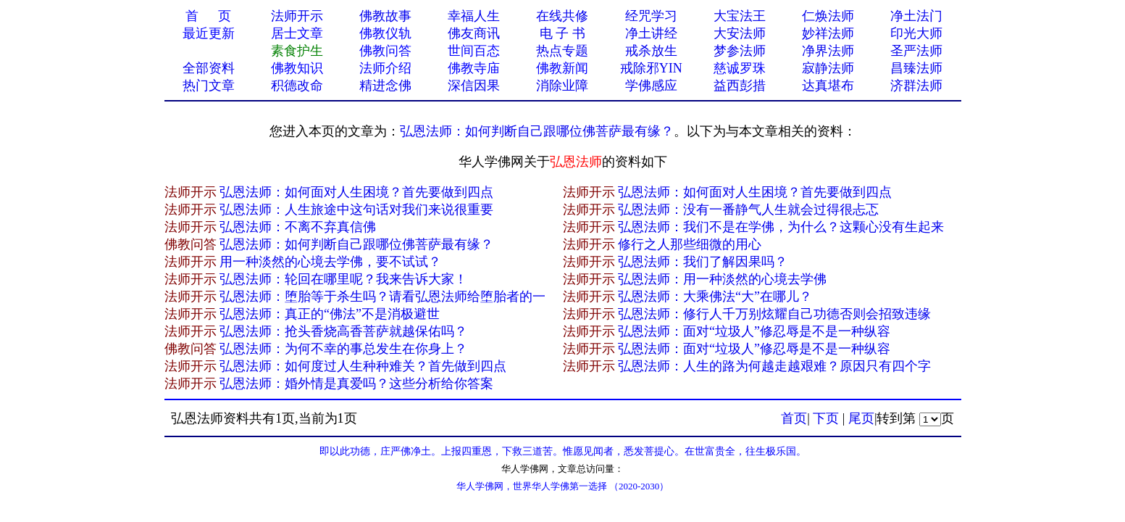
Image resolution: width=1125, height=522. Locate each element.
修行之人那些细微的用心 (689, 244)
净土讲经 (651, 33)
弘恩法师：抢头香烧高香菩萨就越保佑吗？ (343, 331)
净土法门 (916, 16)
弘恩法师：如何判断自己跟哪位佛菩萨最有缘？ (537, 131)
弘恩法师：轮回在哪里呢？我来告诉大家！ (343, 279)
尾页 (861, 418)
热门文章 (209, 85)
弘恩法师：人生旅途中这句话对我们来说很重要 (356, 209)
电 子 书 (562, 33)
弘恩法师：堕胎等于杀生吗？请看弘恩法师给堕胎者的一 (382, 296)
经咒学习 (651, 16)
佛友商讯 (474, 33)
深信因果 (474, 85)
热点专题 (562, 51)
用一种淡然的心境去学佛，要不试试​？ (330, 261)
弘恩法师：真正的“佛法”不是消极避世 (329, 314)
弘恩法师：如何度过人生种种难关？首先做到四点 (362, 366)
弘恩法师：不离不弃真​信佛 (297, 227)
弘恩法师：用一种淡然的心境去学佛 (722, 279)
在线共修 (562, 16)
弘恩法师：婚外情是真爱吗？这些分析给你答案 (356, 383)
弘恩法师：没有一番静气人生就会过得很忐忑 (748, 209)
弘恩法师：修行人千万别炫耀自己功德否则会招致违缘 (774, 314)
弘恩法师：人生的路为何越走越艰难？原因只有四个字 (774, 366)
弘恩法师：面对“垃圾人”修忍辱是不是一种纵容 (754, 331)
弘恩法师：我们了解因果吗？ (702, 261)
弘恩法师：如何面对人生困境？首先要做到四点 (356, 192)
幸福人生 (474, 16)
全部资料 (209, 68)
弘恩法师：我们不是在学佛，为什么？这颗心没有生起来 (781, 227)
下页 (826, 418)
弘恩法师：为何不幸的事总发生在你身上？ (343, 348)
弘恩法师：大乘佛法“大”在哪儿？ (715, 296)
